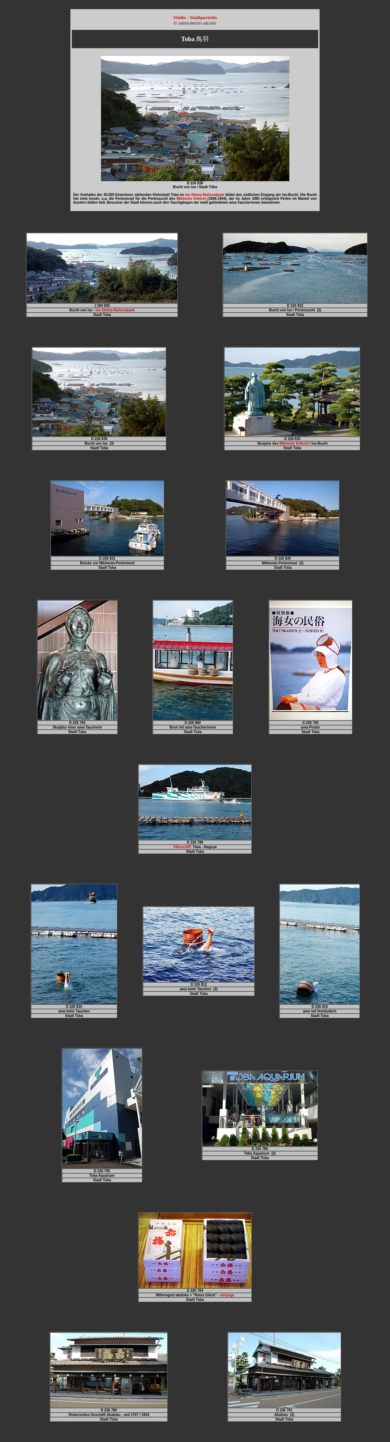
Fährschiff (182, 847)
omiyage (227, 1295)
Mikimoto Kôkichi (294, 443)
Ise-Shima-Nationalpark (204, 195)
